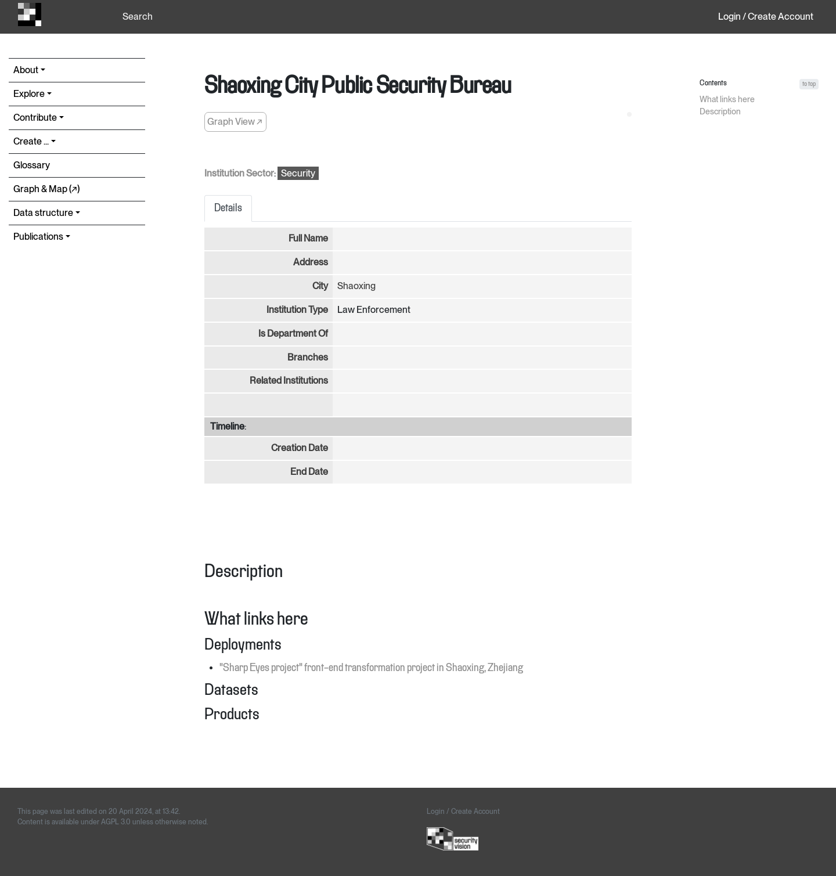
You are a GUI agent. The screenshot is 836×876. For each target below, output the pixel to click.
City (320, 285)
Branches (307, 357)
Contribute (35, 117)
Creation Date (299, 447)
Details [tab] (228, 208)
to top (809, 84)
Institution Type (297, 309)
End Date (309, 471)
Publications (38, 236)
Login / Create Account (765, 16)
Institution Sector (239, 173)
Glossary (31, 165)
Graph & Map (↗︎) (46, 188)
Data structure (43, 212)
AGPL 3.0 (116, 822)
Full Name (308, 238)
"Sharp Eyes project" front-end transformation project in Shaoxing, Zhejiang (371, 668)
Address (310, 262)
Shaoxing (356, 285)
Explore (29, 93)
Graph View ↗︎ (234, 121)
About (25, 69)
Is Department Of (293, 333)
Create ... (31, 141)
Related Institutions (289, 380)
